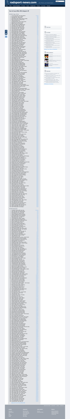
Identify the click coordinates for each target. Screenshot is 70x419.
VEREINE (10, 416)
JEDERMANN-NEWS (11, 412)
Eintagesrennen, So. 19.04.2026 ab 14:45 (53, 47)
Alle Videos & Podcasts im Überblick (53, 67)
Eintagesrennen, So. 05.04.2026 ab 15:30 (53, 37)
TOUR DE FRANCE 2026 (26, 412)
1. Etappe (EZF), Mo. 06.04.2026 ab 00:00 (53, 39)
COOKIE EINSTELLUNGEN (47, 405)
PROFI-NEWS (10, 411)
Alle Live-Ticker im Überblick (51, 49)
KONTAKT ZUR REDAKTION (54, 411)
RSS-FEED (38, 411)
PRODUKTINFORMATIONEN (54, 413)
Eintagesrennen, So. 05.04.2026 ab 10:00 (53, 35)
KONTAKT (58, 405)
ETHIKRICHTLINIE (53, 414)
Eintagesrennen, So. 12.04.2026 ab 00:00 (53, 41)
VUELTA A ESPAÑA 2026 (26, 413)
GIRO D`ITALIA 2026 (25, 411)
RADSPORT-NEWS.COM (40, 412)
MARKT (10, 414)
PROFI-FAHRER (25, 416)
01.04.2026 (55, 55)
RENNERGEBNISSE (25, 414)
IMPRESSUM (62, 405)
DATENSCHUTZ (53, 405)
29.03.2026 (55, 64)
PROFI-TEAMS (25, 415)
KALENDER (10, 415)
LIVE (9, 413)
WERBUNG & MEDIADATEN (54, 412)
